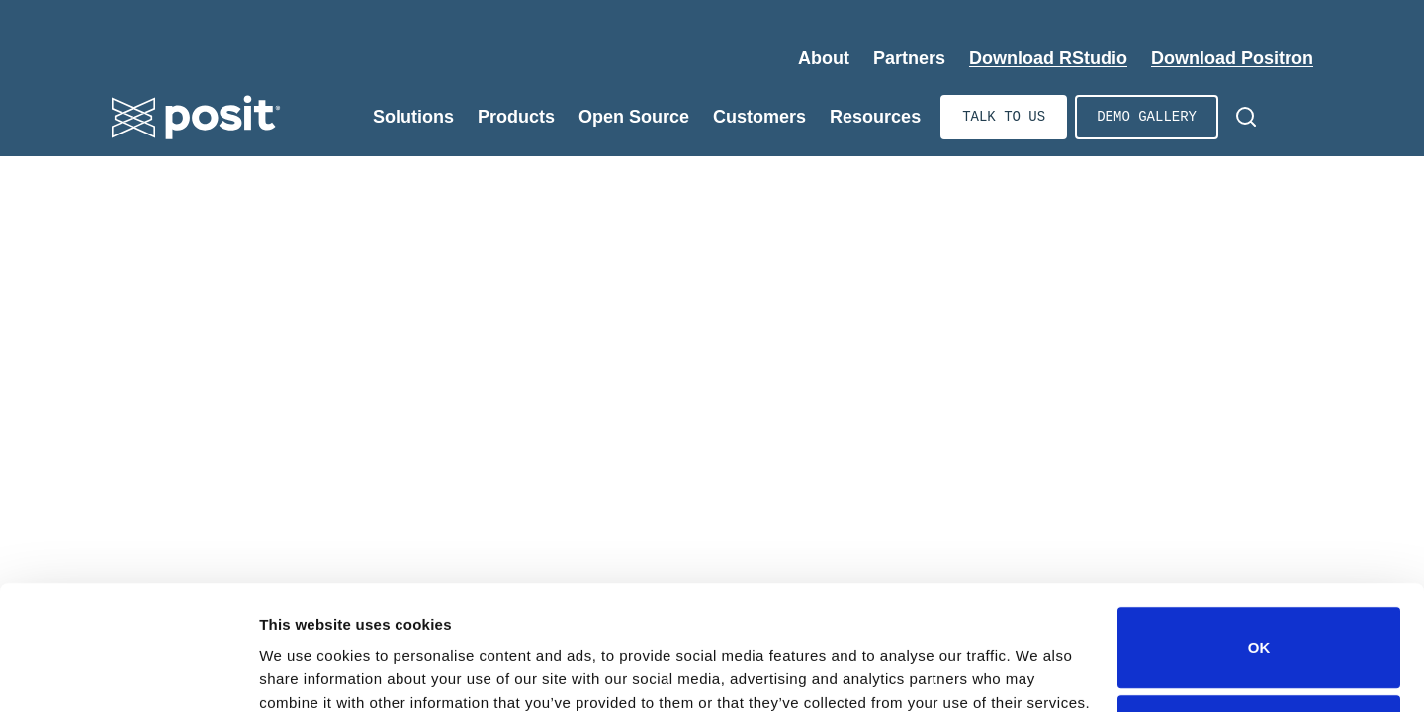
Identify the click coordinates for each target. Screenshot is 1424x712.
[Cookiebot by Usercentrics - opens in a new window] (128, 673)
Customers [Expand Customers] (759, 117)
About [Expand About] (823, 58)
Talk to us (1003, 117)
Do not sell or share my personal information (1259, 647)
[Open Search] (1246, 116)
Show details (305, 669)
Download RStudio (1048, 58)
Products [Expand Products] (516, 117)
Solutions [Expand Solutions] (413, 117)
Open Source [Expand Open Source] (633, 117)
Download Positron (1232, 58)
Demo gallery (1147, 117)
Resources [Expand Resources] (875, 117)
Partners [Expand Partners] (909, 58)
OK (1259, 559)
